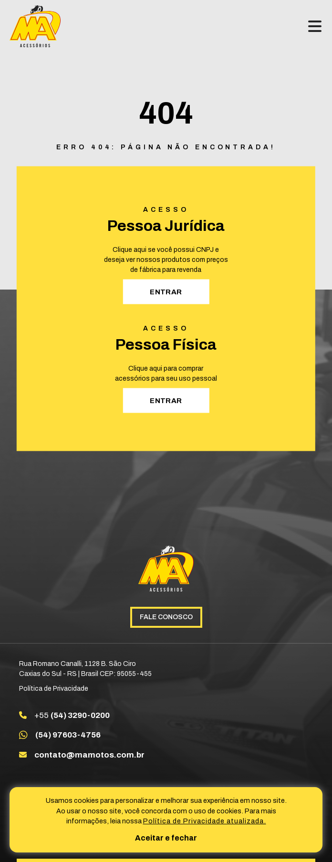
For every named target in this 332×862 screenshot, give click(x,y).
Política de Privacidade (53, 688)
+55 (72, 715)
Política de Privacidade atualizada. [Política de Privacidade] (204, 821)
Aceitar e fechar (166, 838)
